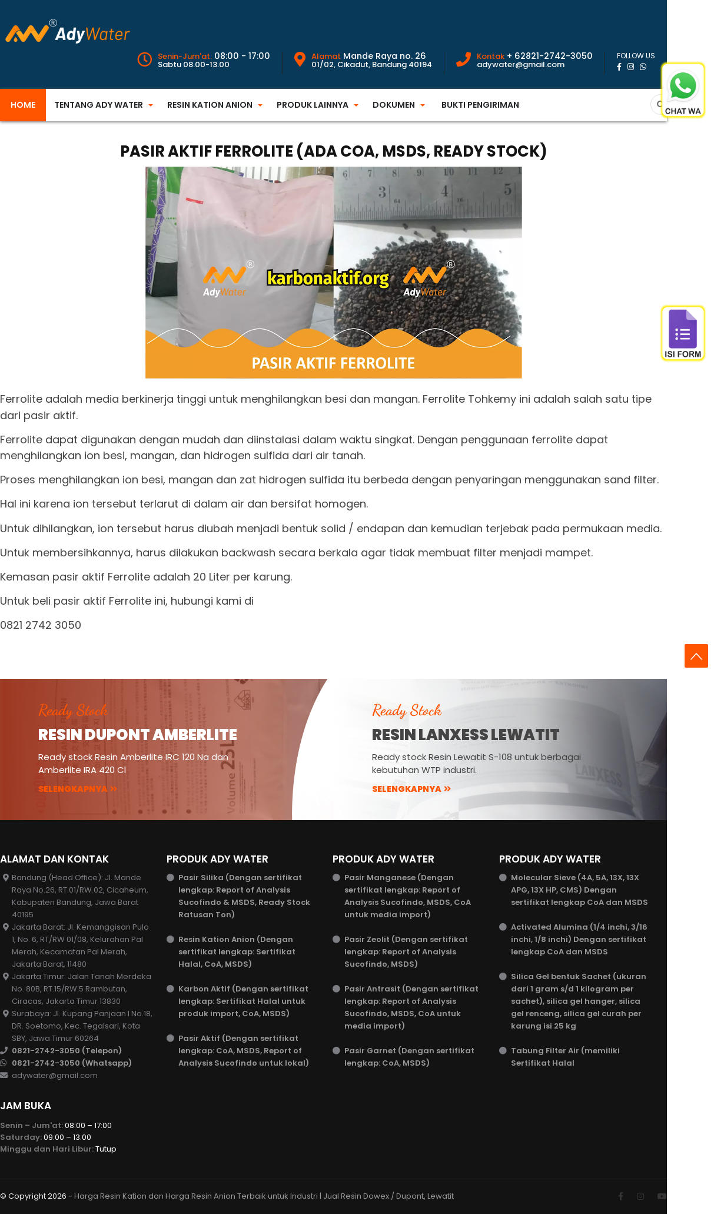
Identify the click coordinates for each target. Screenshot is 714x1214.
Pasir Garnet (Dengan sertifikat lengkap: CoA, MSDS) (409, 1057)
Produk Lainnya (312, 105)
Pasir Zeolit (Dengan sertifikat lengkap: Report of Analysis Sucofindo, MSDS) (406, 952)
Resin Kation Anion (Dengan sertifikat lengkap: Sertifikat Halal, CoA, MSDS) (236, 952)
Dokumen (394, 105)
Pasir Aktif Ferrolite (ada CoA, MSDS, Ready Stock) (333, 151)
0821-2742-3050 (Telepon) (67, 1050)
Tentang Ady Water (98, 105)
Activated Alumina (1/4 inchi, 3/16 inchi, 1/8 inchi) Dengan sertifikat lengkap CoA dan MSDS (579, 939)
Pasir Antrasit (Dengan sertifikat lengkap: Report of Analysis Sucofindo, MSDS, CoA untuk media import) (411, 1007)
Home (23, 105)
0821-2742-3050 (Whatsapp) (72, 1063)
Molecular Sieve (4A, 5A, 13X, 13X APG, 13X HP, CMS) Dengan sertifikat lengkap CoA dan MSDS (579, 890)
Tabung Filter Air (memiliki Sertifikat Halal (565, 1057)
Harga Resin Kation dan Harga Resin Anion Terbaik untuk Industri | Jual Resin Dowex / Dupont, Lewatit (264, 1196)
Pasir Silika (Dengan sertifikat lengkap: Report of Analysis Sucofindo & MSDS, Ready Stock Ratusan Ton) (244, 896)
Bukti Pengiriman (480, 105)
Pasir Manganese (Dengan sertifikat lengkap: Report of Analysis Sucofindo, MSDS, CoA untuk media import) (407, 896)
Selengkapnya (77, 789)
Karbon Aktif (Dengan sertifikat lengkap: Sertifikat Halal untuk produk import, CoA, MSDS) (243, 1001)
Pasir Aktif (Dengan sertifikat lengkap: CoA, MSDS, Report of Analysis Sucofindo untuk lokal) (243, 1051)
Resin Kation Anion (210, 105)
